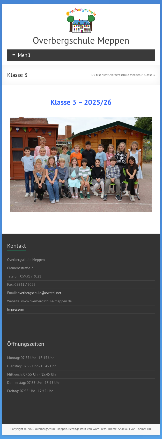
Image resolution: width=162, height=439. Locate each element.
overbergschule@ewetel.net (39, 292)
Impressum (15, 309)
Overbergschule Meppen (81, 40)
